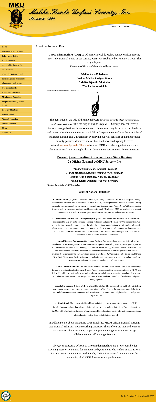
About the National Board (12, 74)
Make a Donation (9, 124)
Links (4, 128)
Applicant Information (11, 92)
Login (120, 26)
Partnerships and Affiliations (13, 79)
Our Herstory (7, 69)
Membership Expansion (11, 97)
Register (127, 26)
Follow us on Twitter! (10, 56)
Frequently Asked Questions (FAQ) (13, 103)
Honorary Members (10, 110)
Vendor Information (10, 119)
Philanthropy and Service (12, 83)
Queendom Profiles (9, 88)
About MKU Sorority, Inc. (12, 65)
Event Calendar (8, 114)
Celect (129, 396)
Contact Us (6, 133)
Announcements (8, 60)
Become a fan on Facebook (13, 51)
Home (113, 26)
